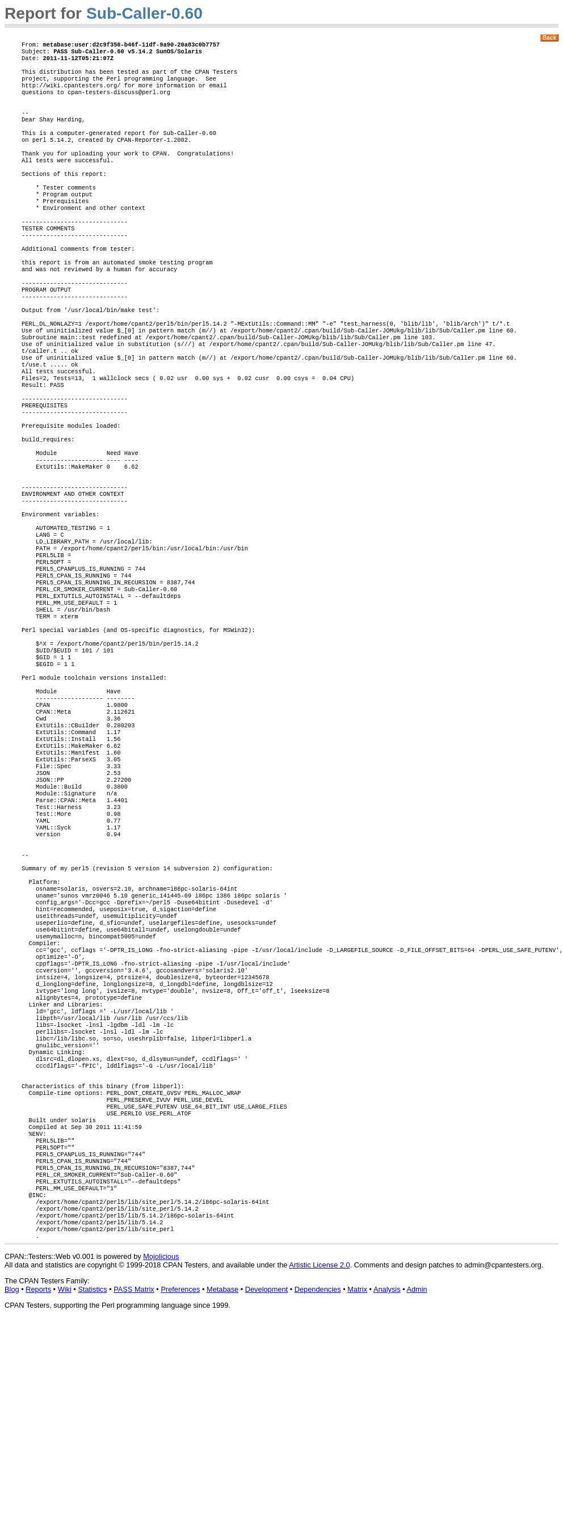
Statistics (92, 1489)
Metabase (222, 1489)
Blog (12, 1489)
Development (266, 1489)
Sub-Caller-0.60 (144, 13)
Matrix (357, 1489)
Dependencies (318, 1489)
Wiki (65, 1489)
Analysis (387, 1489)
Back (549, 38)
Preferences (180, 1489)
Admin (416, 1489)
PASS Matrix (134, 1489)
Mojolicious (161, 1456)
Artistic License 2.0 (319, 1464)
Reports (38, 1489)
